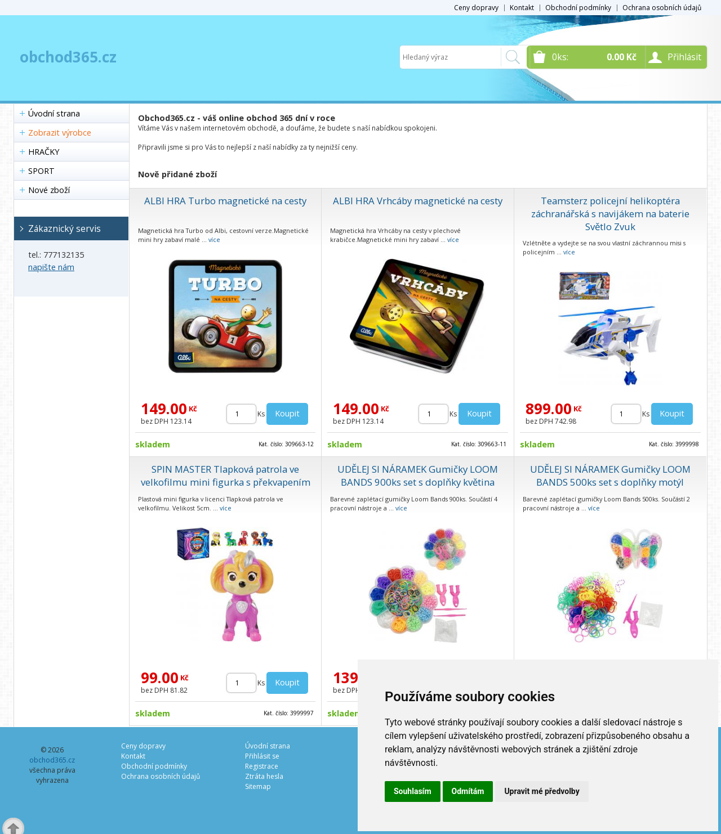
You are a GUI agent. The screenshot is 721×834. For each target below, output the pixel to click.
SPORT (41, 170)
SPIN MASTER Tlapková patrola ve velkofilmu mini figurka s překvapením (225, 475)
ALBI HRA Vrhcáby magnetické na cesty (417, 200)
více (214, 239)
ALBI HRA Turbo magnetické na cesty (225, 200)
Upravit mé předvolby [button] (541, 791)
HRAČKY (43, 151)
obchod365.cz (68, 57)
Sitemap (258, 786)
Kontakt (522, 7)
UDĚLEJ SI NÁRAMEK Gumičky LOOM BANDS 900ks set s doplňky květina (417, 475)
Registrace (261, 766)
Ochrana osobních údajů (661, 7)
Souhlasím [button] (412, 791)
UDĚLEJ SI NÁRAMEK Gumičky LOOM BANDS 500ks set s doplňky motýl (610, 475)
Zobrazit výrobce (59, 132)
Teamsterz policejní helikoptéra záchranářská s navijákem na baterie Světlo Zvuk (610, 213)
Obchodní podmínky (578, 7)
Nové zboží (49, 190)
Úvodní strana (54, 113)
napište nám (51, 267)
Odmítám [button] (468, 791)
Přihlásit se (262, 756)
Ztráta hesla (264, 776)
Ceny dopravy (476, 7)
